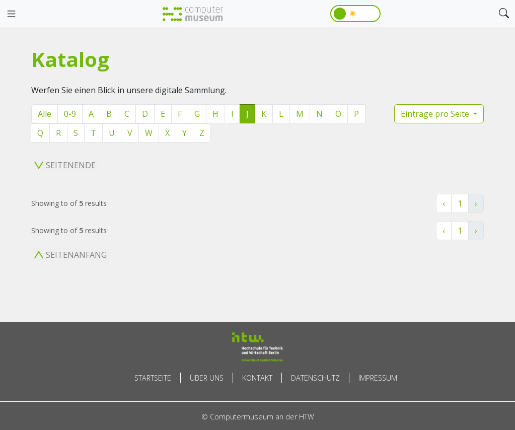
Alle (44, 113)
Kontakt (257, 378)
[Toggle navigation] (11, 14)
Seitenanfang (70, 254)
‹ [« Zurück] (444, 203)
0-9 (70, 113)
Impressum (377, 378)
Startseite (152, 378)
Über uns (207, 378)
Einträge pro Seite (436, 113)
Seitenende (65, 165)
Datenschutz (315, 378)
